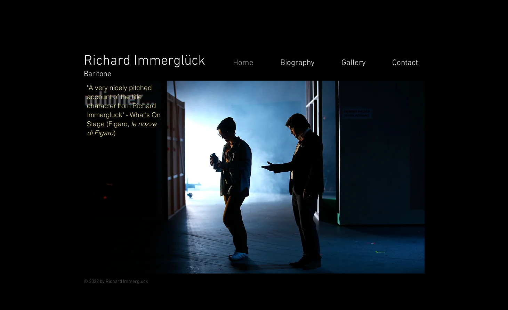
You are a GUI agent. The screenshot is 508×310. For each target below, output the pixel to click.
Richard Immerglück (144, 61)
